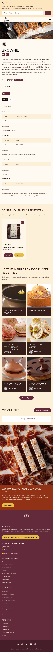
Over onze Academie (8, 632)
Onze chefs (5, 626)
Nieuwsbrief (5, 579)
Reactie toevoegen (42, 410)
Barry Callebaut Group (9, 573)
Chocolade (5, 591)
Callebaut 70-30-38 (22, 116)
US (10, 99)
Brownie (6, 94)
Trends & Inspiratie (7, 565)
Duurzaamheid (6, 568)
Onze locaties (6, 629)
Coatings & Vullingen (8, 600)
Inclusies (4, 603)
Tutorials (4, 635)
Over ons (4, 571)
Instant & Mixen (6, 612)
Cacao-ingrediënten (8, 594)
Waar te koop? (6, 582)
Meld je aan (8, 505)
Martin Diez (37, 351)
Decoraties (5, 606)
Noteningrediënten (7, 597)
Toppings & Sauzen (7, 609)
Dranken (4, 615)
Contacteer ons (6, 576)
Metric (5, 99)
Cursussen (5, 623)
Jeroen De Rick (12, 44)
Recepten (4, 562)
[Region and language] (23, 13)
